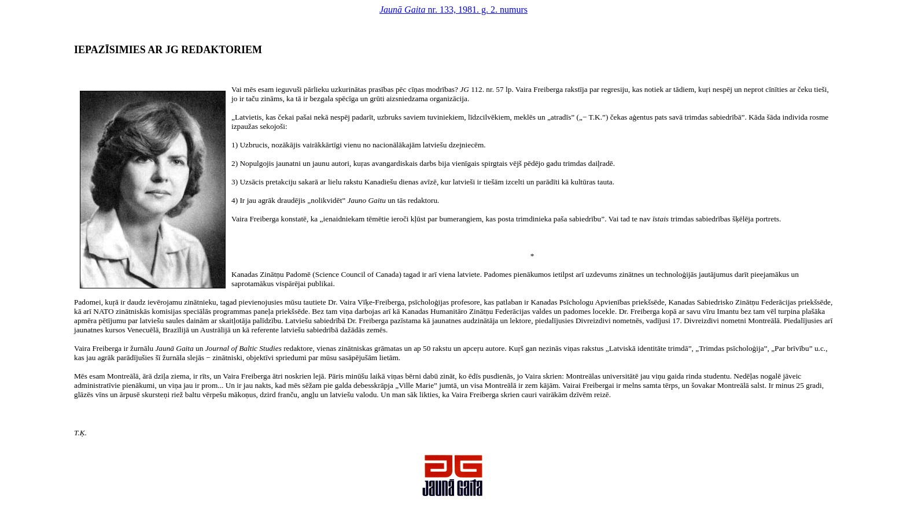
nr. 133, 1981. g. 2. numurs (453, 9)
